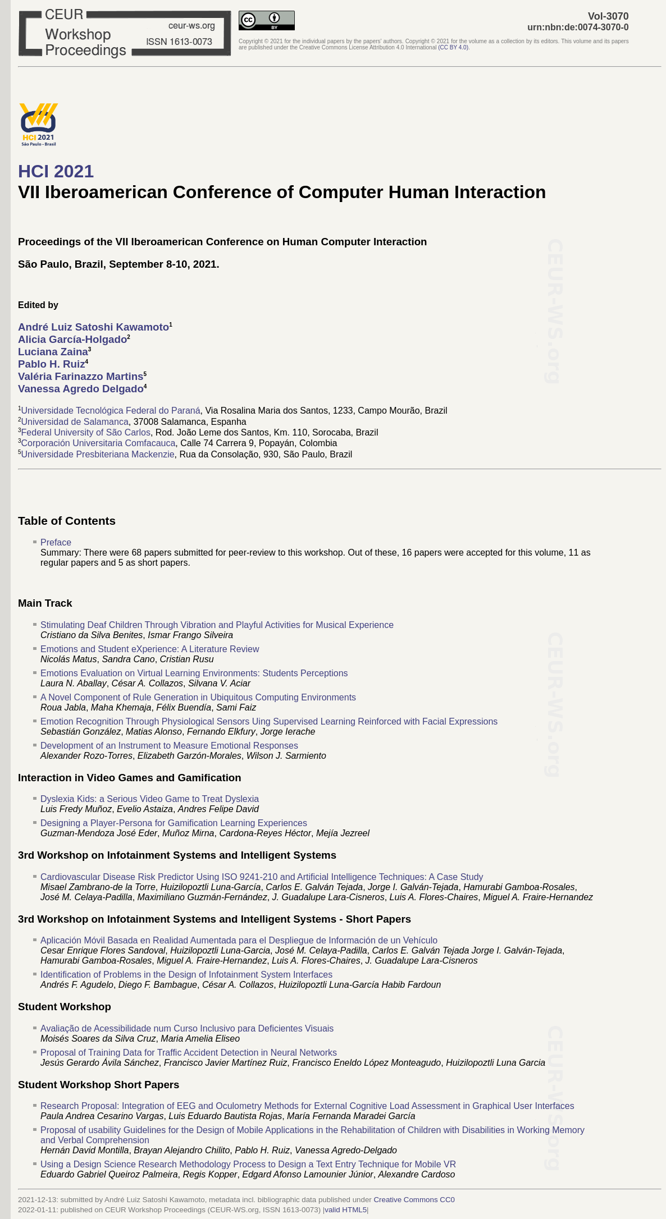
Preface (55, 542)
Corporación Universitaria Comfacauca (98, 443)
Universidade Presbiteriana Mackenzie (98, 454)
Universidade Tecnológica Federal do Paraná (110, 411)
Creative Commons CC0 (413, 1199)
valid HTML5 (346, 1210)
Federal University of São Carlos (85, 432)
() (453, 47)
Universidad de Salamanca (75, 422)
